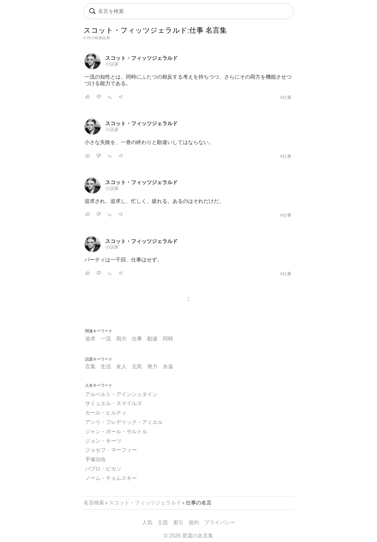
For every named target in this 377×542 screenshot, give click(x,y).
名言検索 (93, 502)
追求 (90, 338)
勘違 (152, 338)
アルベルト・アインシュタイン (121, 394)
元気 (137, 366)
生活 (106, 366)
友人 (121, 366)
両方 (121, 338)
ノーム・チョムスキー (111, 478)
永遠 (168, 366)
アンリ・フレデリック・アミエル (124, 422)
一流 (106, 338)
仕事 (137, 338)
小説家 (112, 64)
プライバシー (219, 522)
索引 (178, 522)
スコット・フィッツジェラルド (141, 58)
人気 (147, 522)
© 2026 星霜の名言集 (188, 535)
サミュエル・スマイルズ (113, 403)
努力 (152, 366)
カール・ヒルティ (106, 412)
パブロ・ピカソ (103, 468)
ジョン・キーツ (103, 441)
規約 (194, 522)
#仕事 (286, 97)
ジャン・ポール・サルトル (116, 431)
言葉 (90, 366)
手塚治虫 (95, 459)
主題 (163, 522)
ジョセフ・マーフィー (111, 450)
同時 (168, 338)
